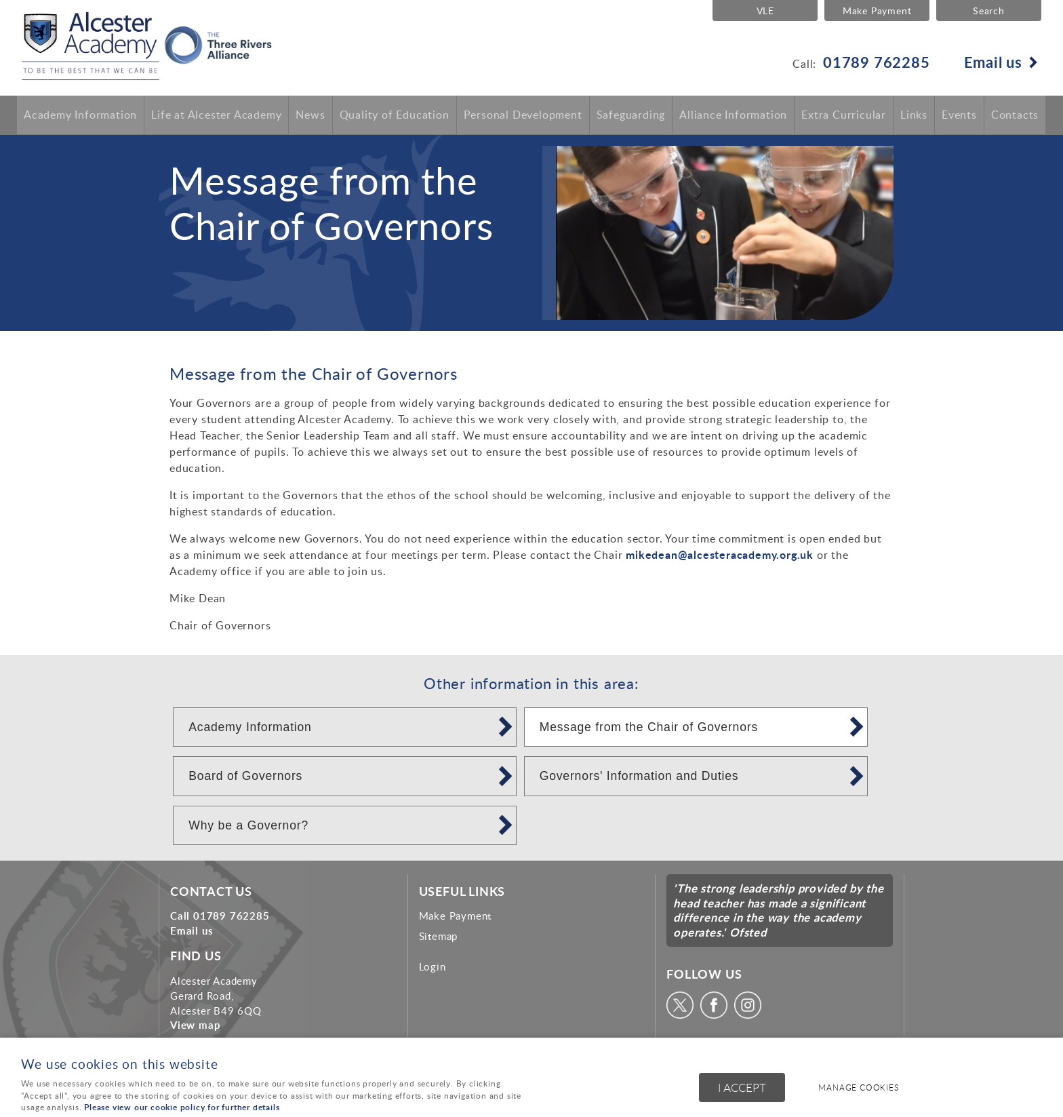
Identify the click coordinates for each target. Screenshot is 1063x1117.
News (310, 115)
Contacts (1015, 115)
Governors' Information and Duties (639, 776)
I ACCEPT (742, 1088)
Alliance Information (733, 115)
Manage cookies (861, 1088)
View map (195, 1024)
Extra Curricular (843, 115)
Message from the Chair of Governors (649, 727)
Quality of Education (394, 115)
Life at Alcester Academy (216, 115)
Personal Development (523, 115)
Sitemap (438, 936)
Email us (993, 62)
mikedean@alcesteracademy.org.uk (720, 554)
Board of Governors (245, 776)
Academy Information (80, 115)
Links (913, 115)
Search (989, 10)
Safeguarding (631, 115)
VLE (763, 10)
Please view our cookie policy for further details (181, 1107)
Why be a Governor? (248, 825)
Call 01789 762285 (220, 915)
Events (959, 115)
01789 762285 (876, 62)
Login (432, 966)
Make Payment (875, 10)
